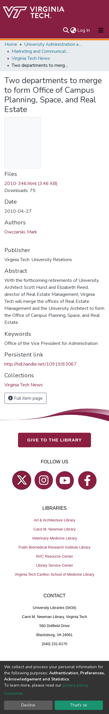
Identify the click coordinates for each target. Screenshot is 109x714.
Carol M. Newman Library (54, 529)
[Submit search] (65, 30)
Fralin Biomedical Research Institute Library (55, 547)
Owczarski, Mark (20, 232)
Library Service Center (54, 565)
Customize (13, 693)
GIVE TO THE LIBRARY (54, 439)
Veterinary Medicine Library (54, 538)
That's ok (78, 705)
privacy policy (74, 685)
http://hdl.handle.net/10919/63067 (40, 364)
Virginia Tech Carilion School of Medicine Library (54, 574)
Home (11, 44)
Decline (28, 705)
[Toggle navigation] (101, 30)
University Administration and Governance (53, 44)
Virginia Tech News (31, 58)
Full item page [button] (25, 398)
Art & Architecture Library (54, 520)
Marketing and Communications (41, 51)
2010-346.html (31, 183)
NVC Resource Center (54, 556)
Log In (83, 30)
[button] (73, 30)
